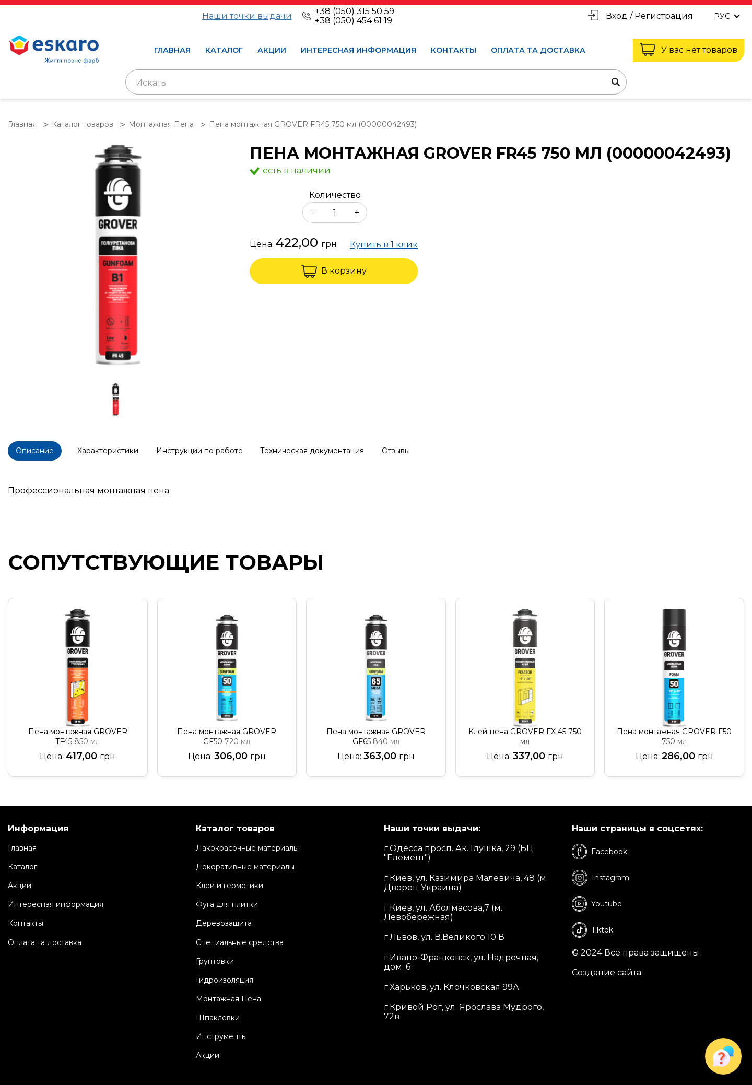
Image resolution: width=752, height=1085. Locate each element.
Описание (40, 449)
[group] (118, 256)
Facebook (599, 846)
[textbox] (376, 83)
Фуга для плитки (227, 899)
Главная (172, 50)
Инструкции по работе (230, 449)
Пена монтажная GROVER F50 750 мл (674, 731)
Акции (271, 50)
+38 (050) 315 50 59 (354, 11)
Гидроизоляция (224, 975)
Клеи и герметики (229, 880)
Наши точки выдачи (247, 16)
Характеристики (128, 449)
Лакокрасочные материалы (247, 843)
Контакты (453, 50)
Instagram (600, 872)
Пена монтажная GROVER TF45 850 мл (77, 731)
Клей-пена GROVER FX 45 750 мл (525, 731)
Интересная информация (358, 50)
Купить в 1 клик (384, 245)
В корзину (334, 271)
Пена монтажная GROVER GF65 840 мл (376, 731)
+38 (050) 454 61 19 (353, 21)
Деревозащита (224, 918)
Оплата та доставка (538, 50)
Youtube (597, 898)
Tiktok (592, 925)
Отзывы (448, 449)
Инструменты (221, 1031)
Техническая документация (354, 449)
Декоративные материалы (245, 861)
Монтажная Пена (228, 993)
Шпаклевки (218, 1012)
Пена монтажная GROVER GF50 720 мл (226, 731)
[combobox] (376, 82)
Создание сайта (606, 968)
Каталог (224, 50)
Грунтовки (215, 956)
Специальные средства (240, 937)
